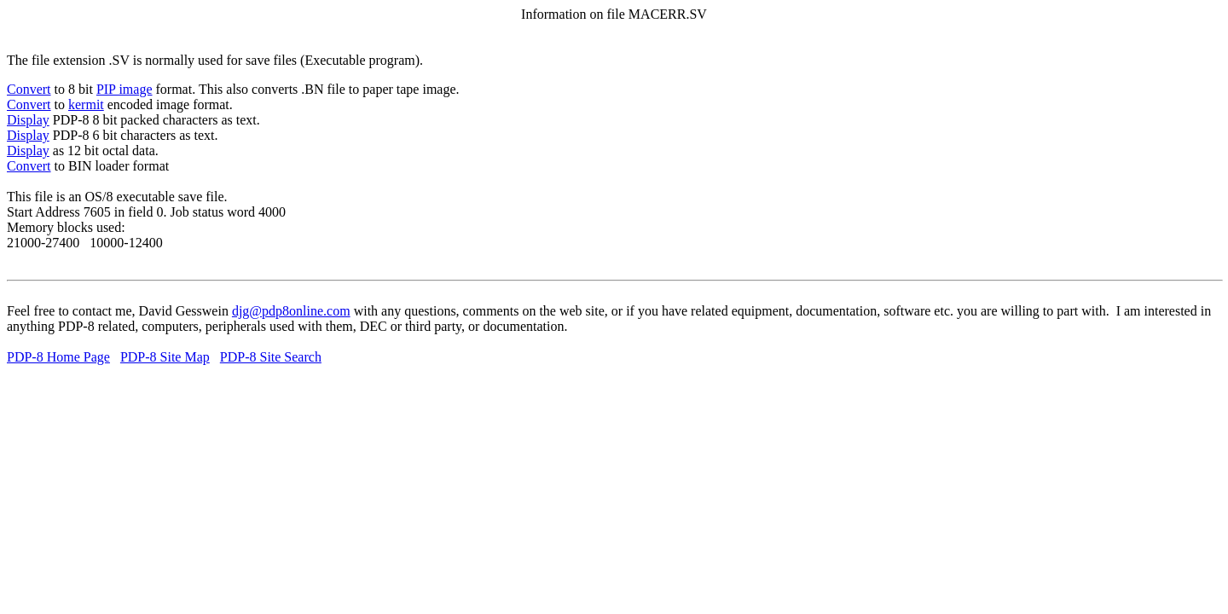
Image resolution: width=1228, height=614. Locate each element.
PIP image (124, 89)
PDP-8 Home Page (58, 357)
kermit (86, 104)
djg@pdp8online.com (291, 311)
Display (28, 120)
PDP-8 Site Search (270, 357)
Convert (29, 89)
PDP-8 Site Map (165, 357)
